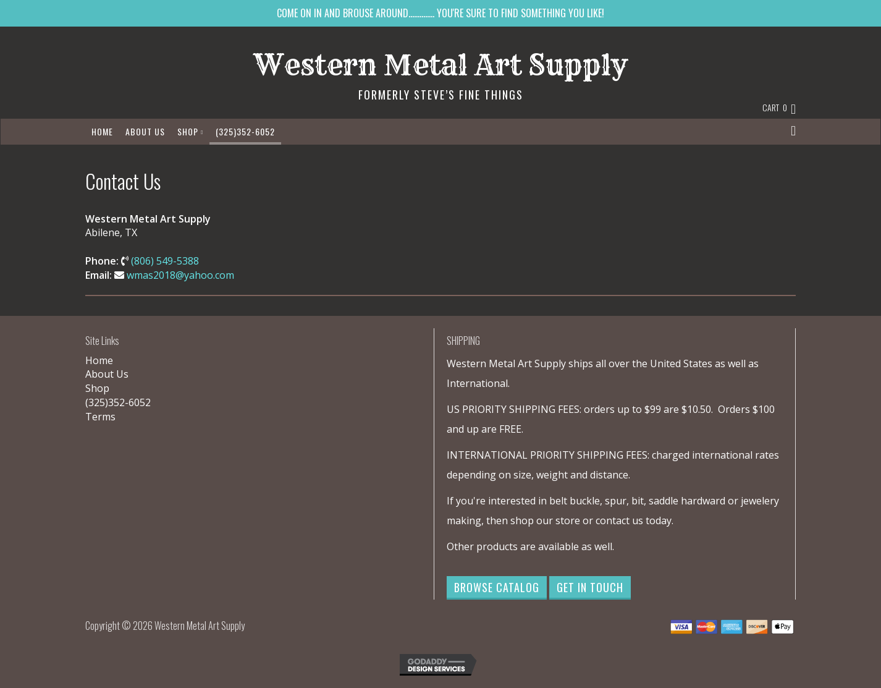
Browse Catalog (496, 587)
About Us (145, 131)
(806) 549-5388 (165, 261)
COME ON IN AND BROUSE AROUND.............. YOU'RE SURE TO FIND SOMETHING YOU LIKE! (440, 13)
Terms (100, 416)
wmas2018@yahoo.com (180, 275)
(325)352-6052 (245, 131)
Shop (190, 131)
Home (102, 131)
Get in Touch (590, 587)
